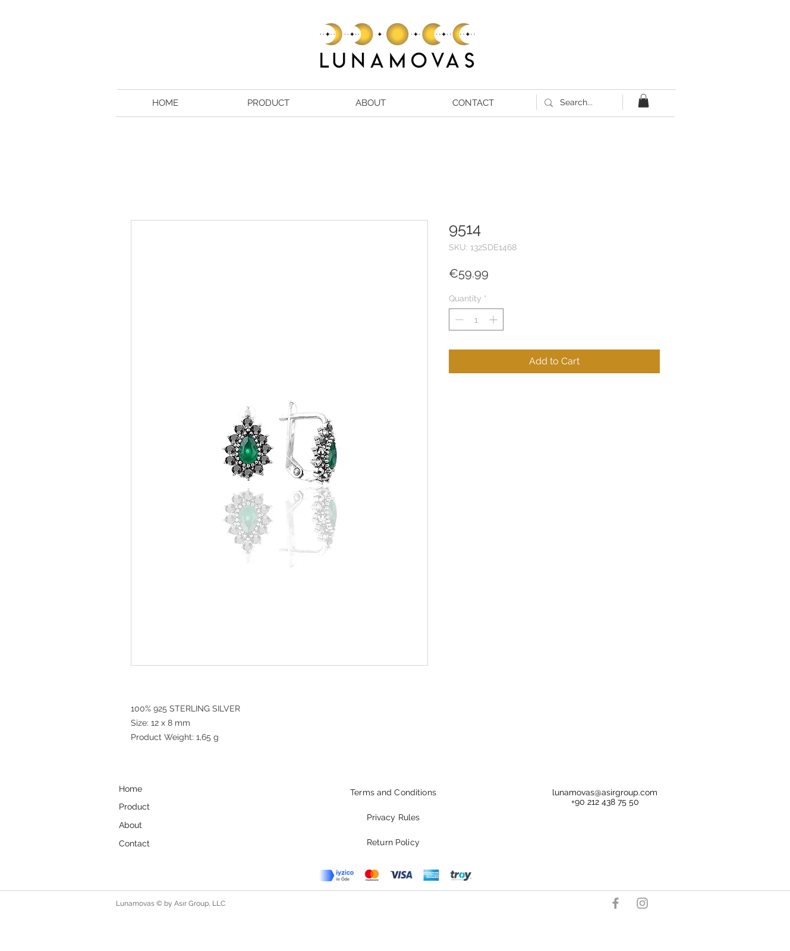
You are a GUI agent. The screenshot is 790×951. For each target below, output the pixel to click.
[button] (643, 101)
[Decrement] (458, 319)
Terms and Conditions (393, 792)
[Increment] (494, 319)
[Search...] (578, 102)
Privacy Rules (393, 817)
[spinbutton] (476, 319)
